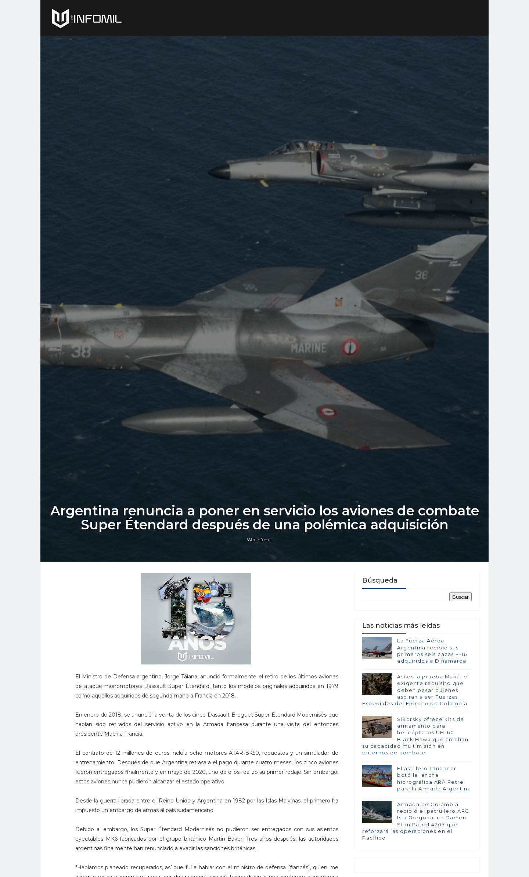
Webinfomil (259, 539)
